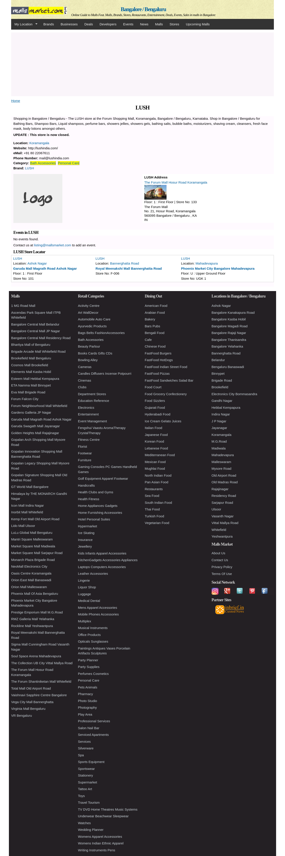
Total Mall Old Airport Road (31, 688)
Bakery (150, 319)
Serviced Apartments (93, 735)
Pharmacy (85, 694)
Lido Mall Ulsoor (23, 526)
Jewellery (85, 546)
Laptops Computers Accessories (102, 567)
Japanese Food (156, 435)
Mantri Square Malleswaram (32, 539)
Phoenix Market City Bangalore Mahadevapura (217, 268)
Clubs (82, 387)
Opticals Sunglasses (93, 641)
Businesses (69, 24)
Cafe (148, 340)
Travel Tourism (89, 802)
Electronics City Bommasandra (234, 394)
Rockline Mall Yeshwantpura (32, 626)
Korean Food (154, 441)
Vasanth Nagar (223, 516)
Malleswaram (221, 462)
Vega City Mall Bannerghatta (32, 702)
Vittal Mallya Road (225, 523)
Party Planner (88, 660)
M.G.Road (219, 441)
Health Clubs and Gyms (95, 492)
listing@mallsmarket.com (52, 245)
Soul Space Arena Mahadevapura (36, 656)
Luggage (84, 594)
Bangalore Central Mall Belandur (35, 324)
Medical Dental (89, 601)
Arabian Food (155, 312)
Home (15, 101)
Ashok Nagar (37, 263)
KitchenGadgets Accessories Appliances (108, 560)
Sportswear (86, 769)
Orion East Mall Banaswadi (31, 580)
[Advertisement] (142, 63)
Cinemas (84, 380)
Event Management (92, 421)
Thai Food (152, 509)
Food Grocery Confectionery (166, 394)
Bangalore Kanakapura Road (233, 312)
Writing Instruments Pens (96, 850)
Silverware (86, 748)
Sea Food (152, 496)
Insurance (85, 540)
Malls (159, 24)
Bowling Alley (88, 360)
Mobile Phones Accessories (98, 614)
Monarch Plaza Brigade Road (33, 560)
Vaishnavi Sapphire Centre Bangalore (39, 695)
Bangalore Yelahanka (227, 346)
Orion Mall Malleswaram (29, 587)
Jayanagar (219, 428)
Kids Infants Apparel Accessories (102, 553)
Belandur (218, 360)
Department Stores (92, 394)
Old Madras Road (225, 482)
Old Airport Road (224, 475)
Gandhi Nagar (222, 401)
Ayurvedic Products (92, 326)
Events (128, 24)
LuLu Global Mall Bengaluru (31, 532)
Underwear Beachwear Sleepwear (103, 816)
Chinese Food (155, 346)
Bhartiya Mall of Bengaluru (30, 344)
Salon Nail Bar (88, 728)
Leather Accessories (93, 573)
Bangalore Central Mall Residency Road (41, 338)
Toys (81, 796)
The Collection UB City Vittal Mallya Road (42, 663)
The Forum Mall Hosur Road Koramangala (175, 182)
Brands (48, 24)
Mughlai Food (155, 468)
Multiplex (84, 621)
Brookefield (220, 387)
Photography (87, 707)
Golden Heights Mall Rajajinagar (35, 433)
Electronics (86, 407)
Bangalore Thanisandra (229, 340)
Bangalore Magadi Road (230, 326)
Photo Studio (87, 701)
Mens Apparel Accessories (97, 607)
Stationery (85, 775)
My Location (24, 24)
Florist (82, 446)
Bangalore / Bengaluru (143, 9)
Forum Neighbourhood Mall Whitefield (39, 406)
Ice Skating (86, 533)
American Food (156, 306)
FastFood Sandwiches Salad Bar (169, 380)
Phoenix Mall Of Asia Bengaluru (34, 593)
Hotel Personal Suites (94, 519)
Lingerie (84, 580)
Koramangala (39, 143)
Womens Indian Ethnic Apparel (101, 843)
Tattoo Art (85, 789)
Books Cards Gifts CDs (95, 353)
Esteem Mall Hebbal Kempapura (35, 378)
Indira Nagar (221, 414)
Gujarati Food (155, 407)
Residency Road (224, 496)
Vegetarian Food (157, 523)
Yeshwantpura (222, 536)
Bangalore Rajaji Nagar (229, 333)
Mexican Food (155, 462)
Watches (84, 823)
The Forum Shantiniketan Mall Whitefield (41, 681)
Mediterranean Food (160, 455)
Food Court (153, 387)
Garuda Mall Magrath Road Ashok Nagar (45, 268)
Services (84, 741)
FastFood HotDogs (159, 360)
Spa (81, 755)
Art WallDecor (88, 312)
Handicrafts (86, 485)
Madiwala (219, 448)
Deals (88, 24)
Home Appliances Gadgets (98, 506)
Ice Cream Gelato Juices (163, 421)
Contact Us (220, 560)
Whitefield (219, 530)
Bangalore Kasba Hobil (229, 319)
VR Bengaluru (21, 715)
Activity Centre (89, 306)
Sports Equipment (91, 762)
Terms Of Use (222, 574)
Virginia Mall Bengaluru (28, 708)
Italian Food (153, 428)
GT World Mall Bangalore (30, 487)
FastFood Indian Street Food (166, 367)
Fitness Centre (89, 439)
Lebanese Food (156, 448)
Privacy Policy (222, 567)
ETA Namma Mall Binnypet (31, 385)
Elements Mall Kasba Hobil (31, 372)
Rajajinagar (220, 489)
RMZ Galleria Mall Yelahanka (32, 619)
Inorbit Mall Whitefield (27, 512)
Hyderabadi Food (157, 414)
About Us (218, 553)
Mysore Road (221, 468)
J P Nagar (219, 421)
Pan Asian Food (156, 482)
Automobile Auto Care (94, 319)
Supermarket (87, 782)
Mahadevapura (206, 263)
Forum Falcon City (25, 399)
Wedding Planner (91, 830)
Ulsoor (216, 509)
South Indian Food (158, 502)
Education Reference (93, 401)
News (144, 24)
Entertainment (88, 414)
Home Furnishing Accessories (100, 512)
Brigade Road (222, 380)
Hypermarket (87, 526)
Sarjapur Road (222, 502)
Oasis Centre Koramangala (31, 573)
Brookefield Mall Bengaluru (31, 358)
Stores (174, 24)
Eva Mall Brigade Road (28, 392)
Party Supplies (89, 667)
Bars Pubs (152, 326)
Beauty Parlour (89, 346)
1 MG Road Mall (23, 306)
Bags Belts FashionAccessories (101, 333)
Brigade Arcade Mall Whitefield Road (38, 351)
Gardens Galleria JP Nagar (31, 412)
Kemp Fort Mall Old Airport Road (35, 519)
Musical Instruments (93, 628)
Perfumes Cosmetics (93, 674)
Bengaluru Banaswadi (228, 367)
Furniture (84, 460)
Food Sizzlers (155, 401)
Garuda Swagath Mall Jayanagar (35, 426)
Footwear (85, 453)
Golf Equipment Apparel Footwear (103, 478)
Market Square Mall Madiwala (33, 546)
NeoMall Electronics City (29, 566)
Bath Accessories (43, 163)
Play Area (85, 714)
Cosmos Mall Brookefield (29, 365)
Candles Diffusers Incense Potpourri (104, 373)
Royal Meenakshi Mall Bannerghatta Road (129, 268)
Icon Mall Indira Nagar (27, 505)
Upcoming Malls (198, 24)
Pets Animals (87, 687)
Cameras (85, 367)
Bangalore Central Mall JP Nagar (35, 331)
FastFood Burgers (158, 353)
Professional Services (94, 721)
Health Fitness (88, 499)
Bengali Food (154, 333)
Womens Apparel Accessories (100, 836)
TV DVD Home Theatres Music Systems (107, 809)
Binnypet (218, 373)
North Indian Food (158, 475)
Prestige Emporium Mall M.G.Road (37, 612)
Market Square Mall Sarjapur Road (37, 553)
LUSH (29, 168)
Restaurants (154, 489)
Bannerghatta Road (124, 263)
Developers (108, 24)
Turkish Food (154, 516)
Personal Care (68, 163)
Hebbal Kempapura (226, 407)
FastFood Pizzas (157, 373)
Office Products (89, 635)
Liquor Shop (87, 587)
